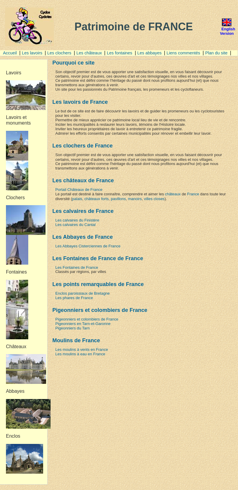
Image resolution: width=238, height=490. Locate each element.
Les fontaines (119, 53)
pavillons (118, 199)
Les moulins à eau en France (80, 354)
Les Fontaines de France (76, 267)
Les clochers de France (82, 145)
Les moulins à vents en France (81, 349)
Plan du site (217, 53)
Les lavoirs (32, 53)
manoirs (135, 199)
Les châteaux (89, 53)
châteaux (173, 194)
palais (77, 199)
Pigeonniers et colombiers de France (86, 319)
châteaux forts (96, 199)
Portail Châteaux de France (78, 189)
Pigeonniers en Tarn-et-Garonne (83, 323)
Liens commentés (183, 53)
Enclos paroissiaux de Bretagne (82, 293)
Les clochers (59, 53)
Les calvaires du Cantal (75, 224)
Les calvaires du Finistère (77, 220)
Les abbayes (150, 53)
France (193, 194)
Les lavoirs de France (80, 102)
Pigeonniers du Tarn (72, 328)
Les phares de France (74, 298)
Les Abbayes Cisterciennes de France (87, 246)
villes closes (154, 199)
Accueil (10, 53)
